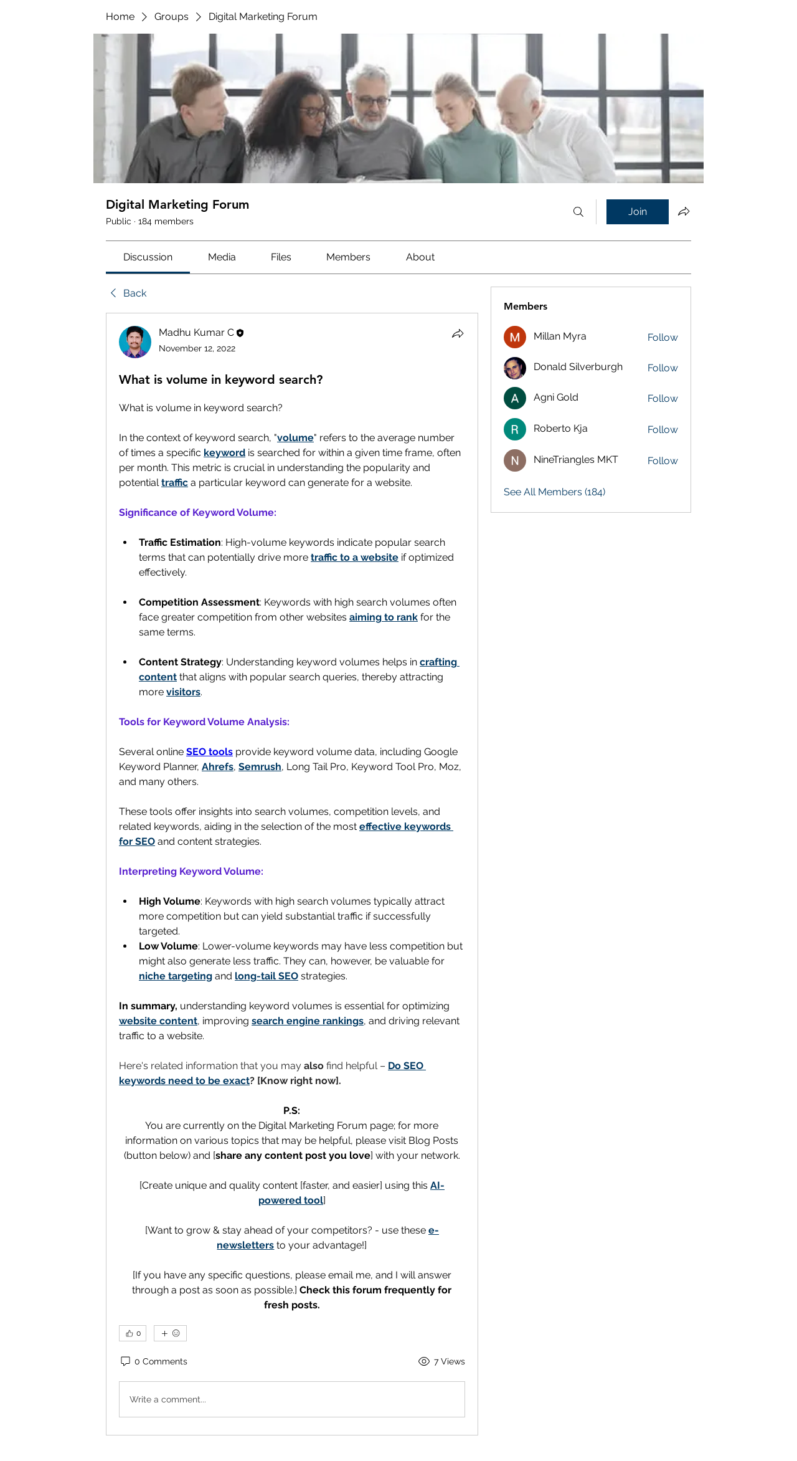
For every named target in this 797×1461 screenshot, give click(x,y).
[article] (292, 874)
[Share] (457, 333)
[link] (147, 257)
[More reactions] (170, 1333)
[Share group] (683, 211)
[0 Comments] (153, 1362)
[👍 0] (132, 1333)
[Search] (578, 211)
